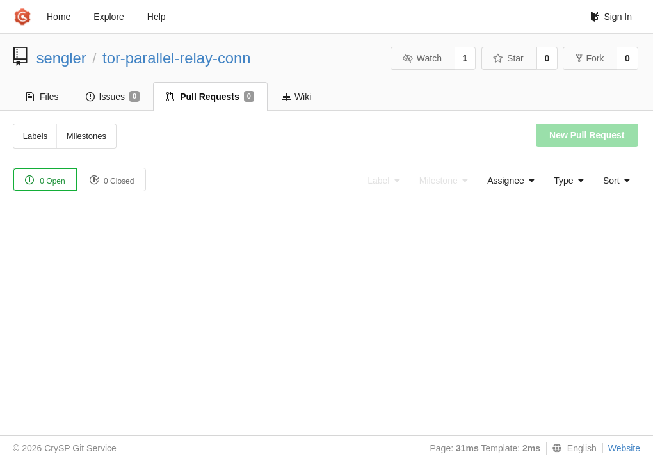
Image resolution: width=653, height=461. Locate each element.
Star (508, 58)
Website (624, 448)
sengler (61, 58)
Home (58, 17)
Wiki (296, 97)
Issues (113, 96)
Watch (422, 58)
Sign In (611, 17)
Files (42, 97)
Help (156, 17)
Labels (35, 136)
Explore (108, 17)
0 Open (45, 180)
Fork (590, 58)
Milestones (86, 136)
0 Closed (111, 180)
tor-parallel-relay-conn (176, 58)
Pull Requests (210, 96)
